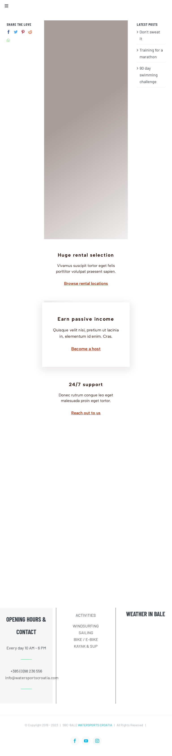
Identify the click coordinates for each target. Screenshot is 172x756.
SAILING (86, 632)
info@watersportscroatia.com (26, 677)
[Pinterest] (23, 32)
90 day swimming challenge (149, 75)
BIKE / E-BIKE (86, 639)
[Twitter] (16, 32)
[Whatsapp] (8, 40)
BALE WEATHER (145, 643)
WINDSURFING (86, 625)
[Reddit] (30, 32)
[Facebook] (9, 32)
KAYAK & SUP (86, 646)
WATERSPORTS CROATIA (95, 725)
